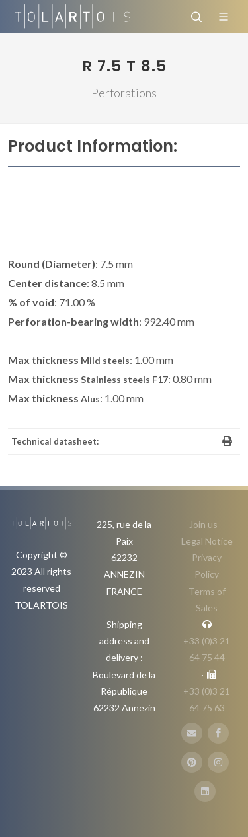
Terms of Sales (207, 599)
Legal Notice (207, 541)
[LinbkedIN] (205, 791)
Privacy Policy (207, 566)
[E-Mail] (191, 733)
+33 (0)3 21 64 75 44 (206, 649)
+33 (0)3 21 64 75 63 (206, 699)
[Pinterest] (191, 762)
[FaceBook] (218, 733)
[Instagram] (218, 762)
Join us (203, 524)
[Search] (195, 16)
